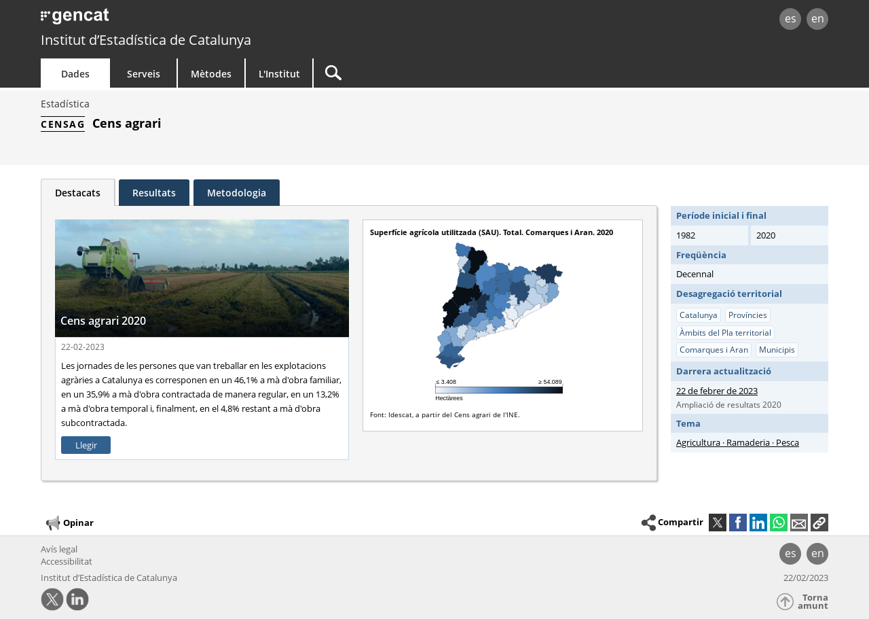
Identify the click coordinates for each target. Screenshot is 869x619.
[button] (819, 522)
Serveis (143, 73)
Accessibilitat (66, 561)
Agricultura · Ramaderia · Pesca (737, 442)
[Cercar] (429, 73)
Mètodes (211, 73)
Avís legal (59, 549)
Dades (75, 73)
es (790, 18)
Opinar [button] (69, 523)
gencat (198, 20)
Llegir (86, 445)
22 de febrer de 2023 (717, 391)
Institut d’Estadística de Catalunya (146, 40)
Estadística (65, 103)
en (817, 18)
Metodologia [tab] (236, 192)
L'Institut (279, 73)
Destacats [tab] (77, 192)
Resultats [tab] (154, 192)
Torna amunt (813, 601)
